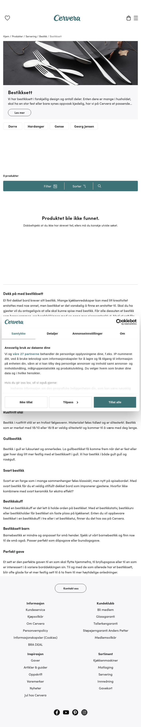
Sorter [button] (79, 186)
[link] (7, 18)
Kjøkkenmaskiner (105, 660)
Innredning (105, 681)
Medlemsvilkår (105, 637)
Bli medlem (105, 609)
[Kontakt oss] (71, 588)
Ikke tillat (26, 402)
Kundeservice (35, 609)
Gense (59, 126)
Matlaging (105, 667)
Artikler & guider (35, 667)
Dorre (12, 126)
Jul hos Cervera (35, 695)
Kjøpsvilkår (35, 616)
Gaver (35, 660)
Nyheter (35, 688)
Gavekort (105, 688)
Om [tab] (122, 333)
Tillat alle (114, 402)
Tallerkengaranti (106, 623)
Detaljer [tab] (52, 333)
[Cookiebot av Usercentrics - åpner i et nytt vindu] (119, 322)
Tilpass (70, 402)
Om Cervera (35, 623)
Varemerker (35, 681)
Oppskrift (35, 674)
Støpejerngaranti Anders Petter (105, 630)
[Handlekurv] (129, 18)
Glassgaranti (105, 616)
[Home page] (67, 19)
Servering (105, 674)
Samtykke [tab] (19, 333)
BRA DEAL (35, 644)
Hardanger (36, 126)
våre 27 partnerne (26, 354)
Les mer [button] (20, 113)
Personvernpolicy (35, 630)
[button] (50, 186)
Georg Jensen (84, 126)
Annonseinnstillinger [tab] (87, 333)
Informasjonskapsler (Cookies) (35, 637)
